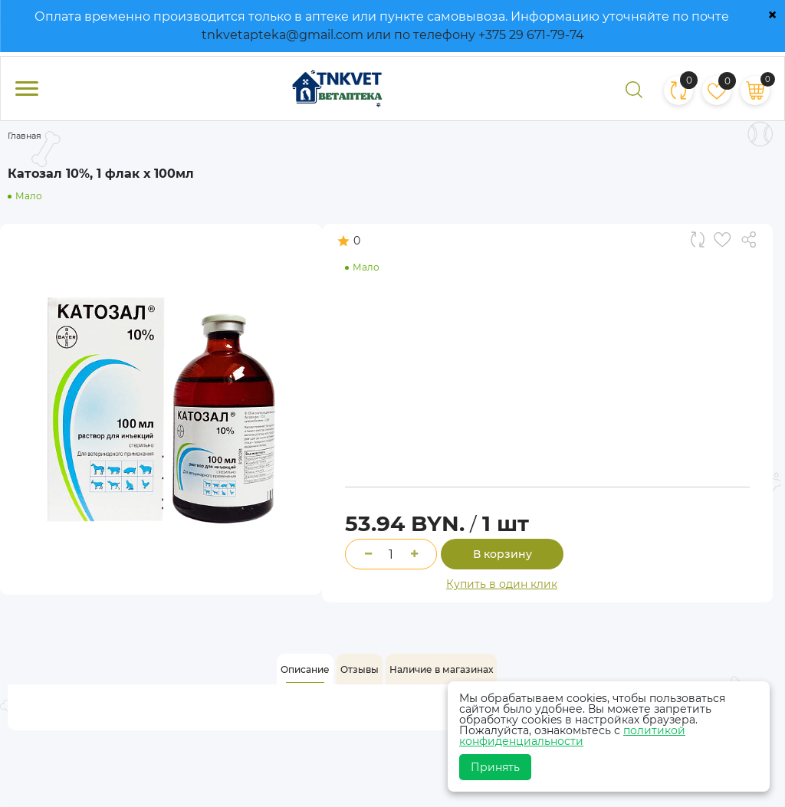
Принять (495, 767)
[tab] (305, 670)
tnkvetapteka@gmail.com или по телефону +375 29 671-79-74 (393, 35)
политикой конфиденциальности (572, 735)
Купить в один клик (501, 584)
